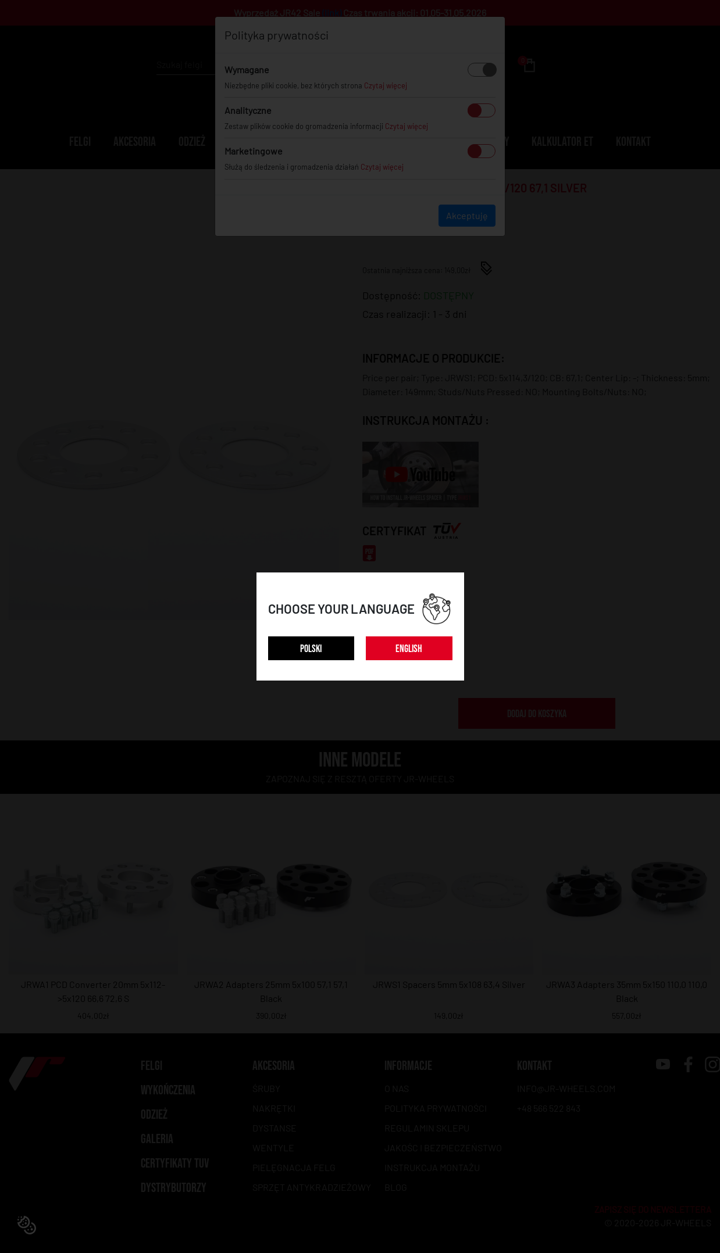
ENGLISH (408, 649)
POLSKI (311, 649)
